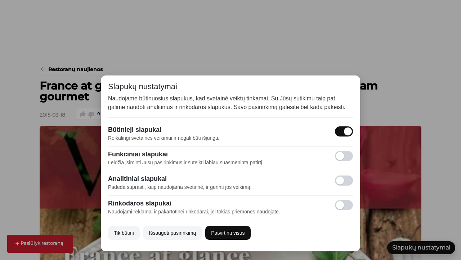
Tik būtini (124, 233)
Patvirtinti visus (228, 233)
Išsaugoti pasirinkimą (172, 233)
